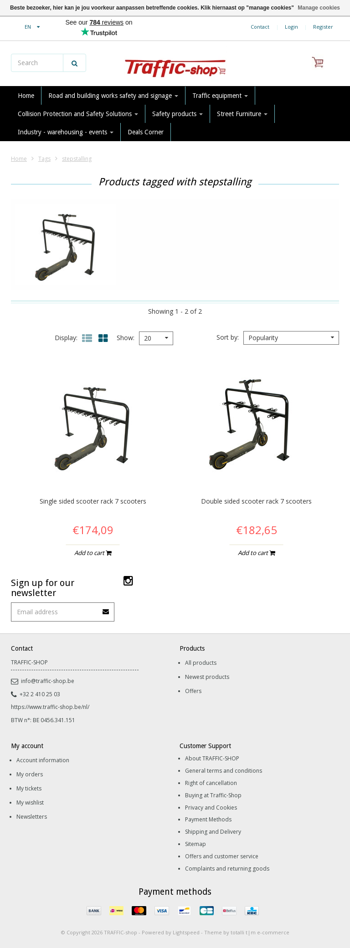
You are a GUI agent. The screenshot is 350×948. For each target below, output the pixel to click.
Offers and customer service (221, 856)
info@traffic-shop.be (42, 681)
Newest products (207, 677)
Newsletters (31, 817)
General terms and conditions (223, 771)
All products (200, 663)
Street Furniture (242, 113)
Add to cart (92, 553)
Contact (260, 26)
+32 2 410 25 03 (35, 694)
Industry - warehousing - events (65, 132)
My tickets (28, 788)
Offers (193, 691)
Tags (44, 159)
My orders (29, 774)
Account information (42, 760)
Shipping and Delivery (213, 832)
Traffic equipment (220, 95)
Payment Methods (208, 819)
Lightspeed (186, 932)
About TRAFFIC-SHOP (212, 758)
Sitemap (195, 844)
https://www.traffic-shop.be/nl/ (50, 707)
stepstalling (77, 159)
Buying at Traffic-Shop (213, 795)
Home (26, 95)
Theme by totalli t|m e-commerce (246, 932)
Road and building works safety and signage (113, 95)
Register (323, 26)
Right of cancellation (211, 783)
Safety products (177, 113)
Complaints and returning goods (227, 868)
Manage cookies (319, 8)
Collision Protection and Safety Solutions (78, 113)
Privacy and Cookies (211, 807)
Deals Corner (146, 132)
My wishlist (30, 802)
